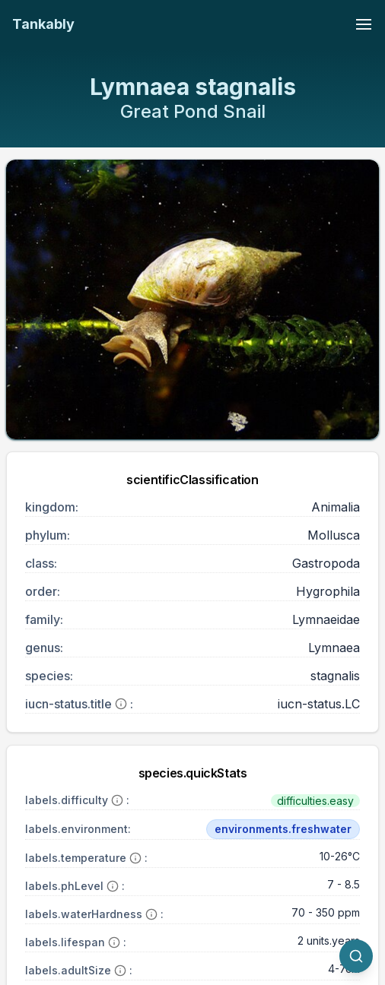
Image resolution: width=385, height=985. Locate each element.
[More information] (121, 704)
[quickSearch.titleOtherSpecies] (356, 956)
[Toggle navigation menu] (364, 24)
